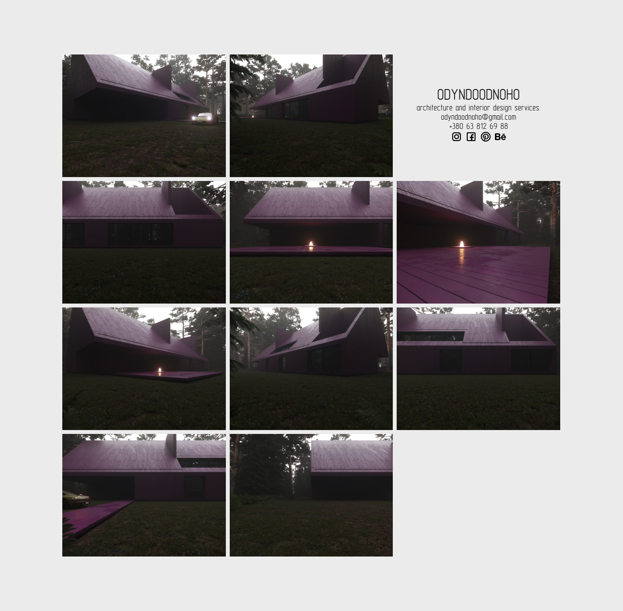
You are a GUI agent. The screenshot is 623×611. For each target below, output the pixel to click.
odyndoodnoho (478, 95)
